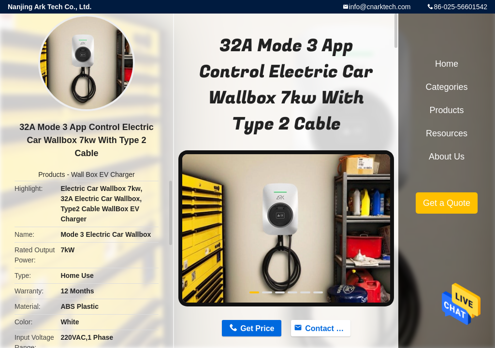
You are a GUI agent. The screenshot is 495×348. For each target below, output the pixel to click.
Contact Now (327, 328)
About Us (447, 156)
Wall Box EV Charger (103, 174)
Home (446, 64)
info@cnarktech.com (380, 7)
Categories (446, 87)
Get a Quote (446, 203)
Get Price (257, 328)
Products (51, 174)
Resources (446, 133)
